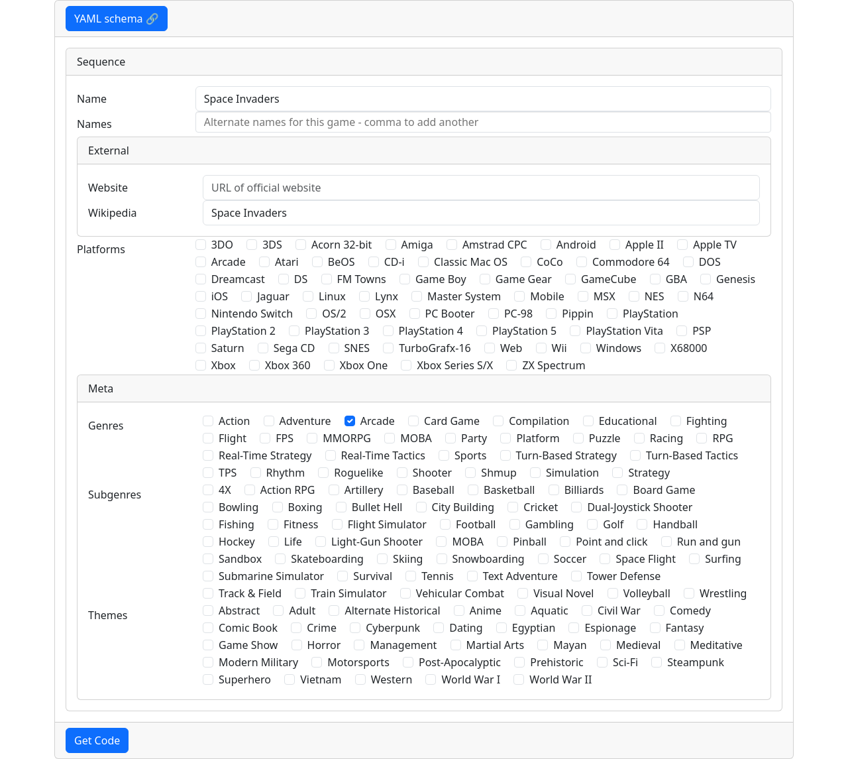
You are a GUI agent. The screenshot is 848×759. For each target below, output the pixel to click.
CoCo (550, 262)
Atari (287, 262)
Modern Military (258, 662)
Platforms (101, 249)
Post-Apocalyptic (460, 662)
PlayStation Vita (624, 330)
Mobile (547, 296)
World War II (560, 679)
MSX (604, 296)
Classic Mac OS (470, 262)
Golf (613, 524)
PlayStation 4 (431, 330)
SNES (357, 348)
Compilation (539, 421)
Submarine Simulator (271, 576)
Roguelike (358, 472)
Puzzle (605, 438)
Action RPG (287, 490)
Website (108, 187)
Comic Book (248, 627)
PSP (701, 330)
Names (94, 124)
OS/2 (334, 313)
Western (392, 679)
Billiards (584, 490)
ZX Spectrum (553, 365)
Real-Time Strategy (265, 455)
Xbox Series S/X (455, 365)
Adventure (305, 421)
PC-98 (518, 313)
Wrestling (723, 593)
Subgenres (114, 494)
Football (476, 524)
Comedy (690, 610)
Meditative (716, 645)
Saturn (227, 348)
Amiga (417, 244)
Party (474, 438)
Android (576, 244)
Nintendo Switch (252, 313)
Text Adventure (520, 576)
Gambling (549, 524)
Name (92, 98)
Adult (302, 610)
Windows (618, 348)
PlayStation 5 (524, 330)
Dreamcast (238, 279)
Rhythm (285, 472)
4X (225, 490)
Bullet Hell (377, 507)
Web (511, 348)
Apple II (644, 244)
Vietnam (320, 679)
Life (293, 541)
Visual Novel (563, 593)
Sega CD (294, 348)
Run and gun (709, 541)
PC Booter (450, 313)
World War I (470, 679)
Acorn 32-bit (341, 244)
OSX (386, 313)
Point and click (611, 541)
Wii (559, 348)
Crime (322, 627)
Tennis (437, 576)
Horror (324, 645)
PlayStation (650, 313)
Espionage (610, 627)
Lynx (386, 296)
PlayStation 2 (243, 330)
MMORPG (347, 438)
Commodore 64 (631, 262)
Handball (675, 524)
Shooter (432, 472)
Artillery (364, 490)
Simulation (572, 472)
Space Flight (645, 559)
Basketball (509, 490)
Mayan (570, 645)
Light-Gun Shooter (377, 541)
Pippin (578, 313)
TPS (228, 472)
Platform (537, 438)
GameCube (608, 279)
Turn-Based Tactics (692, 455)
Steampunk (695, 662)
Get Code (97, 740)
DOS (710, 262)
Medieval (638, 645)
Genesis (735, 279)
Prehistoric (557, 662)
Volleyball (646, 593)
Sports (470, 455)
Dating (465, 627)
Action (234, 421)
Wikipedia (112, 212)
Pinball (530, 541)
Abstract (239, 610)
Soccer (570, 559)
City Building (463, 507)
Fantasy (685, 627)
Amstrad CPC (494, 244)
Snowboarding (488, 559)
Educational (628, 421)
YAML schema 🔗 (116, 18)
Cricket (540, 507)
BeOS (341, 262)
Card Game (452, 421)
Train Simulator (348, 593)
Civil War (619, 610)
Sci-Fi (625, 662)
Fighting (706, 421)
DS (300, 279)
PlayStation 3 (337, 330)
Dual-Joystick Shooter (639, 507)
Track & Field (250, 593)
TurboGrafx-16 (434, 348)
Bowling (238, 507)
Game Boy (440, 279)
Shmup (498, 472)
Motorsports (358, 662)
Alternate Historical (392, 610)
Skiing (408, 559)
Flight (232, 438)
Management (403, 645)
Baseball (433, 490)
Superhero (245, 679)
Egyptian (534, 627)
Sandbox (240, 559)
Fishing (236, 524)
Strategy (649, 472)
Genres (106, 425)
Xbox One (364, 365)
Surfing (723, 559)
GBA (676, 279)
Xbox (223, 365)
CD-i (394, 262)
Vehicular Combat (460, 593)
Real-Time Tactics (383, 455)
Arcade (228, 262)
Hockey (237, 541)
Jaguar (273, 296)
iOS (219, 296)
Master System (464, 296)
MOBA (416, 438)
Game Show (248, 645)
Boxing (305, 507)
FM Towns (361, 279)
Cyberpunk (393, 627)
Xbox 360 (288, 365)
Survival (372, 576)
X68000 (688, 348)
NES (654, 296)
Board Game (664, 490)
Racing (666, 438)
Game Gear (524, 279)
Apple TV (715, 244)
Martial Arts (495, 645)
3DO (222, 244)
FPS (284, 438)
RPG (722, 438)
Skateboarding (327, 559)
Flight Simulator (387, 524)
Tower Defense (624, 576)
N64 (704, 296)
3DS (272, 244)
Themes (107, 615)
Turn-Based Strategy (566, 455)
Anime (486, 610)
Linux (332, 296)
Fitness (301, 524)
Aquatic (549, 610)
